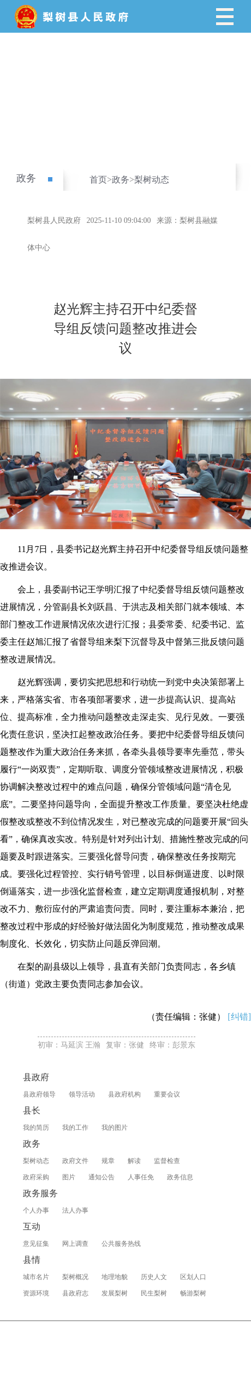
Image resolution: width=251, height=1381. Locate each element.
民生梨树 (154, 1293)
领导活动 (82, 1094)
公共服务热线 (121, 1243)
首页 (98, 179)
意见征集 (36, 1243)
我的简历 (36, 1127)
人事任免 (141, 1177)
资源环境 (36, 1293)
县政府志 (75, 1293)
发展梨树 (114, 1293)
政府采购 (36, 1177)
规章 (108, 1161)
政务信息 (180, 1177)
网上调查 (75, 1243)
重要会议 (167, 1094)
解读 (134, 1161)
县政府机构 (124, 1094)
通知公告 (101, 1177)
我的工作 (75, 1127)
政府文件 (75, 1161)
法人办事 (75, 1210)
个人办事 (36, 1210)
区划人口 (193, 1277)
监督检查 (167, 1161)
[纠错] (239, 1016)
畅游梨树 (193, 1293)
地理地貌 (114, 1277)
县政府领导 (39, 1094)
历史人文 (154, 1277)
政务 (26, 178)
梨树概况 (75, 1277)
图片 (68, 1177)
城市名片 (36, 1277)
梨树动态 (151, 179)
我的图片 (114, 1127)
